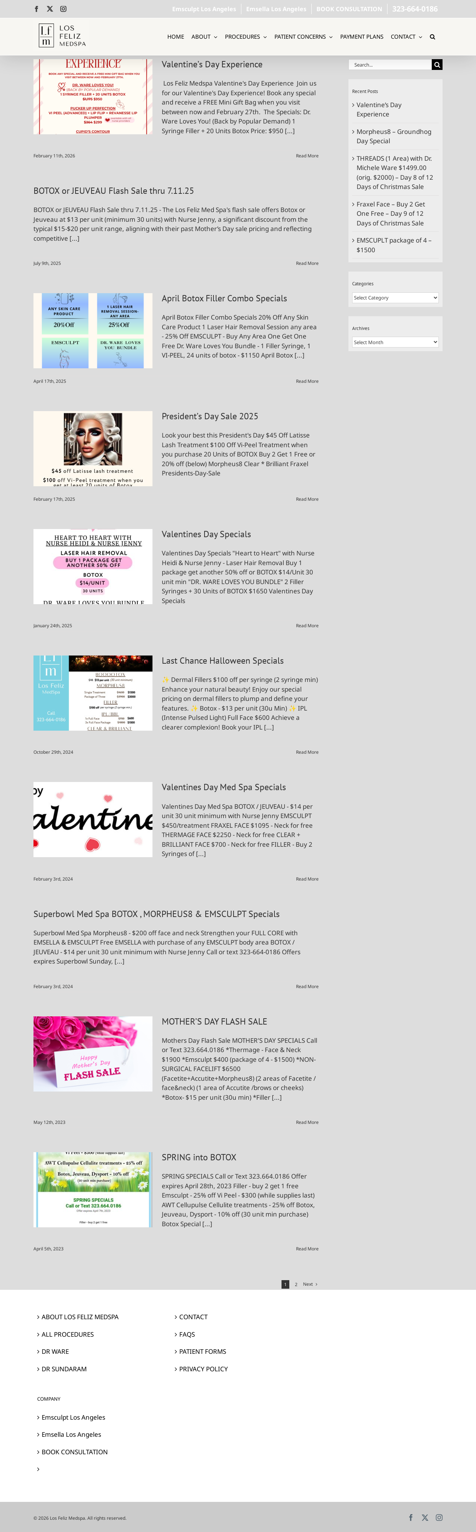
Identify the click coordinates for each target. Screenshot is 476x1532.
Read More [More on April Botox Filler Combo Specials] (307, 381)
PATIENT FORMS (202, 1351)
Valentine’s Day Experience (212, 64)
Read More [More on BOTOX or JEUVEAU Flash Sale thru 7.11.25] (307, 263)
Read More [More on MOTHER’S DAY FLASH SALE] (307, 1122)
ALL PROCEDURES (68, 1334)
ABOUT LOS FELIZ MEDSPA (80, 1317)
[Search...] (390, 64)
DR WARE (55, 1351)
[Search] (437, 64)
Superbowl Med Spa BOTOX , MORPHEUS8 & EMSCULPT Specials (156, 914)
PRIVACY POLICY (203, 1369)
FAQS (187, 1334)
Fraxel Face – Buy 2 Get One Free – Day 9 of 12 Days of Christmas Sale (391, 213)
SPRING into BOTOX (199, 1157)
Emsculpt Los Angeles (73, 1417)
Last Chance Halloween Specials (223, 660)
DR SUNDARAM (64, 1369)
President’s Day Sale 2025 (210, 416)
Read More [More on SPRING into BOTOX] (307, 1249)
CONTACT (193, 1317)
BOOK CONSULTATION (75, 1452)
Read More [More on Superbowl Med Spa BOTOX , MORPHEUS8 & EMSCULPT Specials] (307, 986)
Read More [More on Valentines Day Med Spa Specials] (307, 879)
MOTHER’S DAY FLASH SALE (214, 1021)
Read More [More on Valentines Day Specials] (307, 625)
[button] (432, 36)
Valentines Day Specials (206, 534)
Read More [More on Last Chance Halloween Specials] (307, 752)
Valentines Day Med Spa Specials (224, 787)
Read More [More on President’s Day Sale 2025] (307, 499)
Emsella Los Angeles (71, 1434)
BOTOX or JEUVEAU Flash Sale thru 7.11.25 (113, 190)
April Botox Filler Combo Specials (224, 298)
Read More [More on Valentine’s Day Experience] (307, 156)
